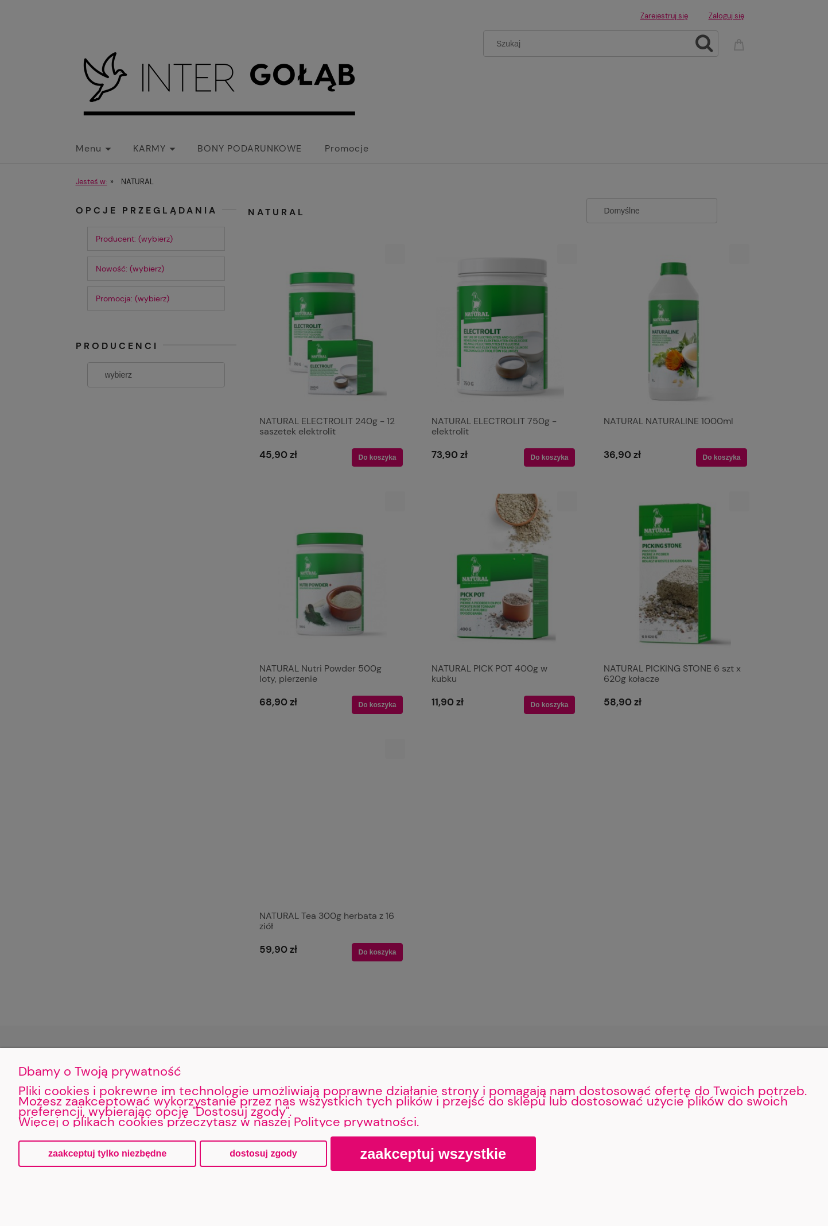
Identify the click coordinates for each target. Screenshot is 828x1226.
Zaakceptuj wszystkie (433, 1154)
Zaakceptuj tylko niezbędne (107, 1153)
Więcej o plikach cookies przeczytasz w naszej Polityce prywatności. (218, 1122)
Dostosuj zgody (263, 1153)
